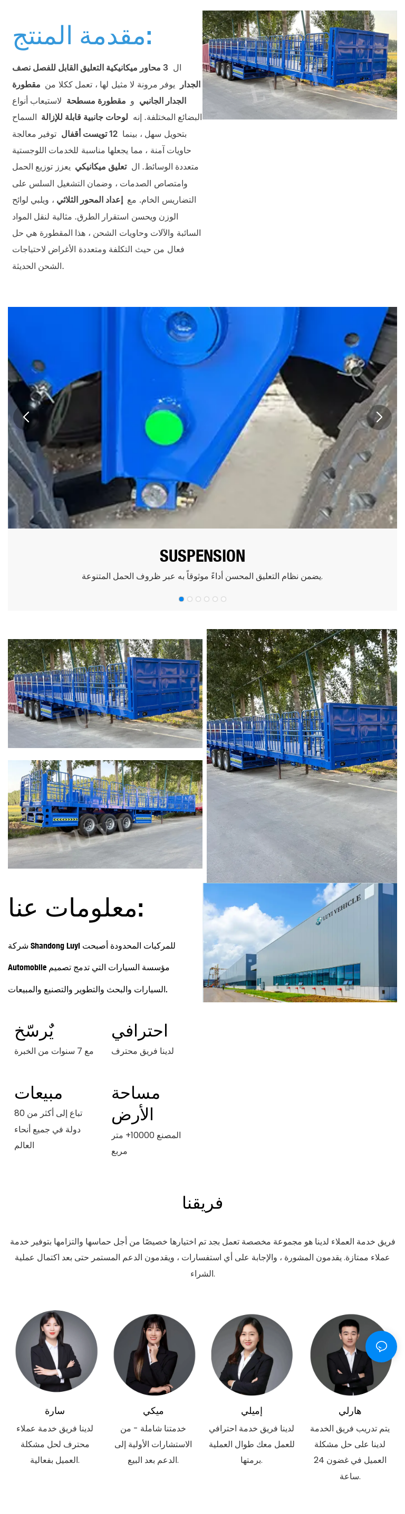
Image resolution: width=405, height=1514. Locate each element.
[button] (25, 417)
